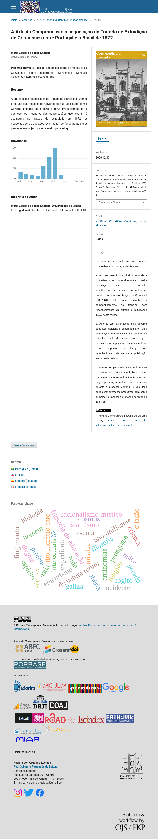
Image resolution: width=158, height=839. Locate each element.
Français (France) (26, 486)
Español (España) (26, 480)
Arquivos (27, 19)
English (19, 474)
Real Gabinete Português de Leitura (36, 766)
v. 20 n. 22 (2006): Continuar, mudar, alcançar (62, 19)
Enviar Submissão (24, 445)
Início (14, 19)
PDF (103, 138)
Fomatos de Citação (109, 202)
